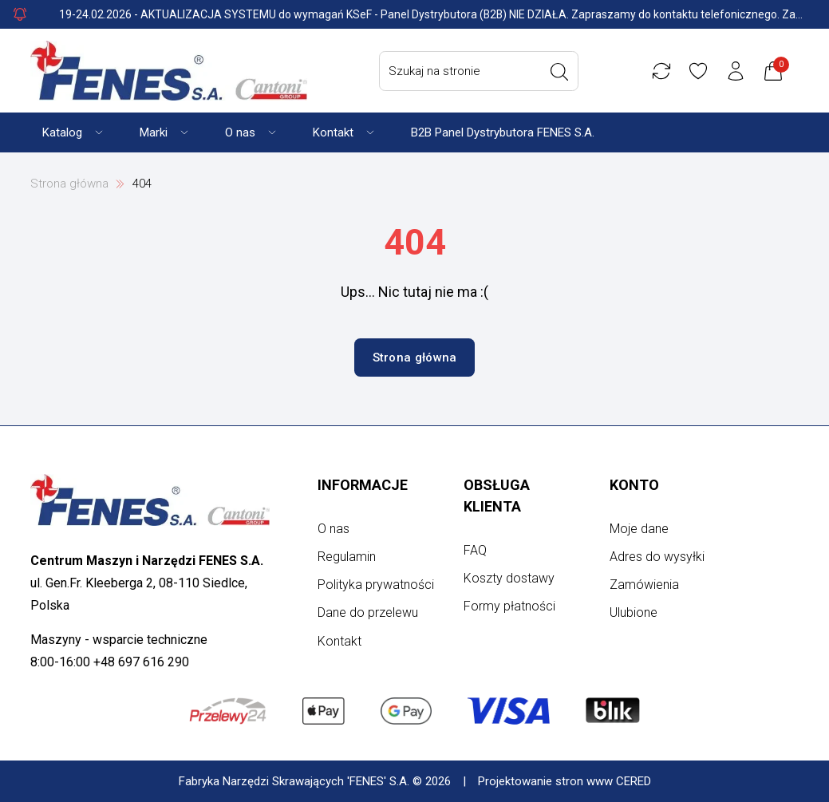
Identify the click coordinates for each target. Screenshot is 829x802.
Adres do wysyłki (657, 556)
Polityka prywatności (376, 584)
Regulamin (347, 556)
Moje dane (639, 528)
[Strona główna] (168, 71)
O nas (333, 528)
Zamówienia (644, 584)
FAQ (475, 550)
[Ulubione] (698, 71)
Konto (634, 484)
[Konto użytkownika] (735, 71)
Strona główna (69, 183)
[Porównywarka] (661, 71)
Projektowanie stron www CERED (564, 781)
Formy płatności (509, 606)
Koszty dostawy (509, 578)
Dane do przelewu (368, 612)
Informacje (363, 484)
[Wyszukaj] (559, 72)
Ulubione (633, 612)
